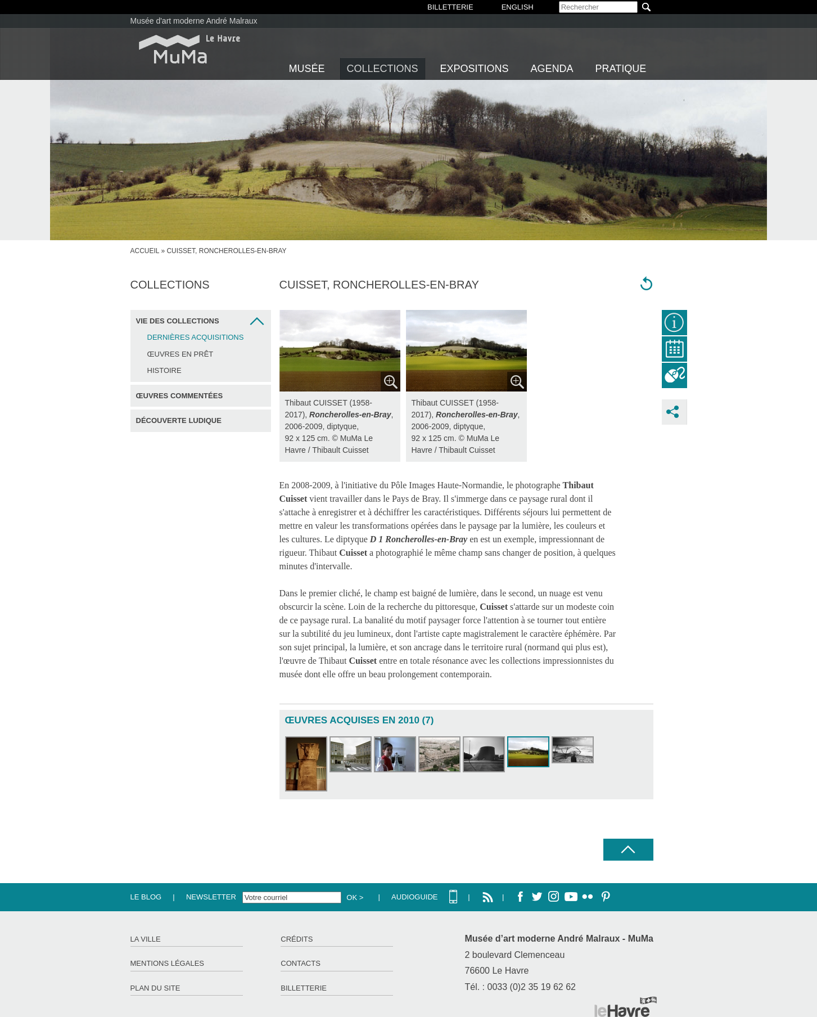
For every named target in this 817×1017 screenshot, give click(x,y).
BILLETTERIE (450, 7)
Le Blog (146, 897)
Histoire (164, 370)
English (518, 7)
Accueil (145, 251)
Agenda (552, 68)
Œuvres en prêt (180, 354)
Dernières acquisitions (195, 337)
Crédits (297, 939)
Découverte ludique (179, 420)
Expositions (474, 68)
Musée (307, 68)
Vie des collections (177, 321)
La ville (145, 939)
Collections (382, 68)
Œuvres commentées (179, 396)
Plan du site (155, 988)
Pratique (621, 68)
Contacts (301, 963)
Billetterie (304, 988)
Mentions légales (167, 963)
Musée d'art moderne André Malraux (194, 20)
